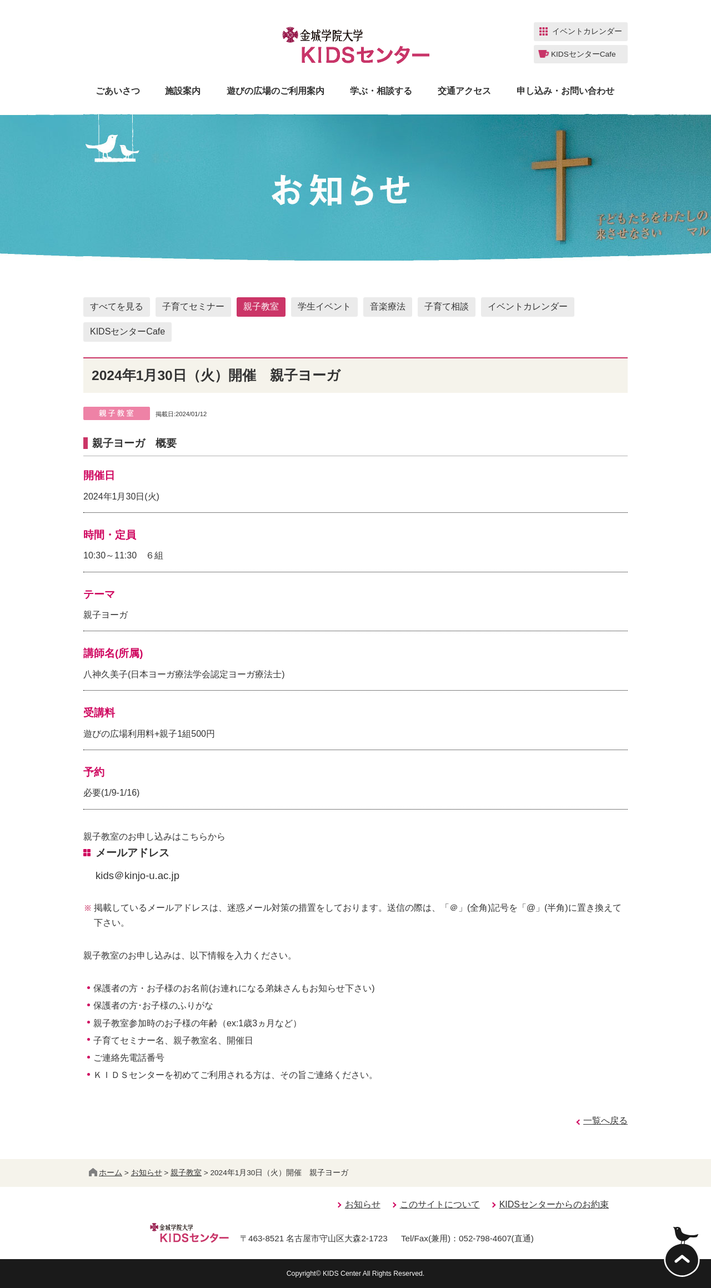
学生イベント (324, 306)
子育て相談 (446, 306)
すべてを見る (116, 306)
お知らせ (146, 1173)
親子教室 (261, 306)
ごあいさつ (118, 91)
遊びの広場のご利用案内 (275, 91)
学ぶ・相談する (381, 91)
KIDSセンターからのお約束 (554, 1204)
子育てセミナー (193, 306)
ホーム (105, 1173)
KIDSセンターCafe (127, 331)
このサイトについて (440, 1204)
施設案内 (183, 91)
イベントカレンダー (528, 306)
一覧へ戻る (605, 1120)
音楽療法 (387, 306)
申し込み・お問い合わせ (565, 91)
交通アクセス (464, 91)
